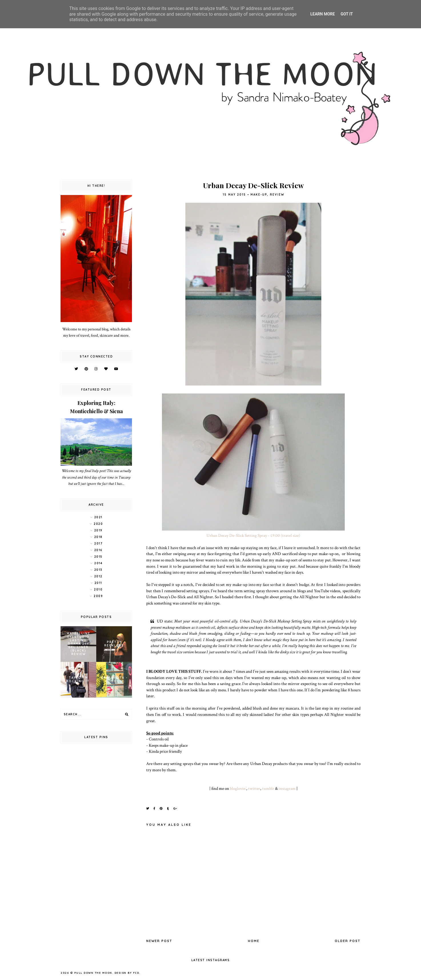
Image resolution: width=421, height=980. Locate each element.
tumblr (268, 788)
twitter (254, 788)
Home (253, 941)
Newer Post (159, 941)
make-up (258, 194)
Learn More (322, 14)
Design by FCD (127, 972)
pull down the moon (93, 972)
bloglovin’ (238, 788)
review (277, 194)
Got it (346, 14)
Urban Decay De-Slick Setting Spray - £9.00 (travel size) (253, 535)
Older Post (347, 941)
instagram (287, 788)
